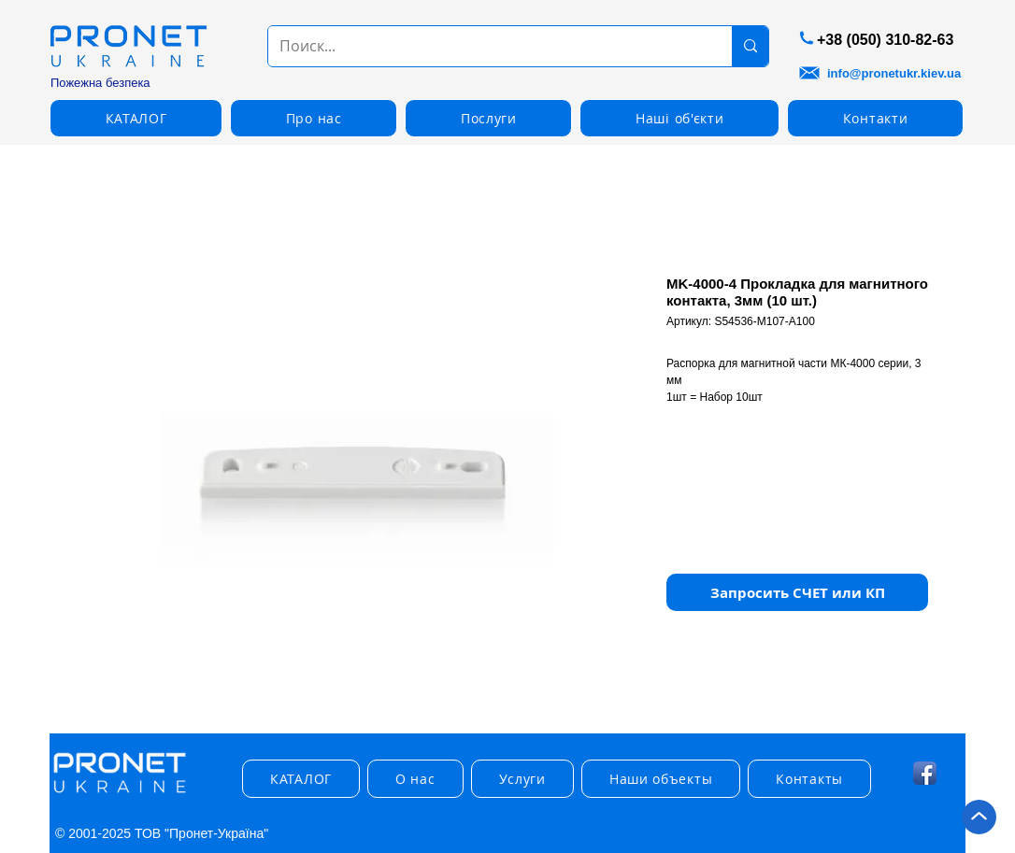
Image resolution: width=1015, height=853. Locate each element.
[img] (120, 794)
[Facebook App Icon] (924, 773)
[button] (797, 592)
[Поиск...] (486, 46)
